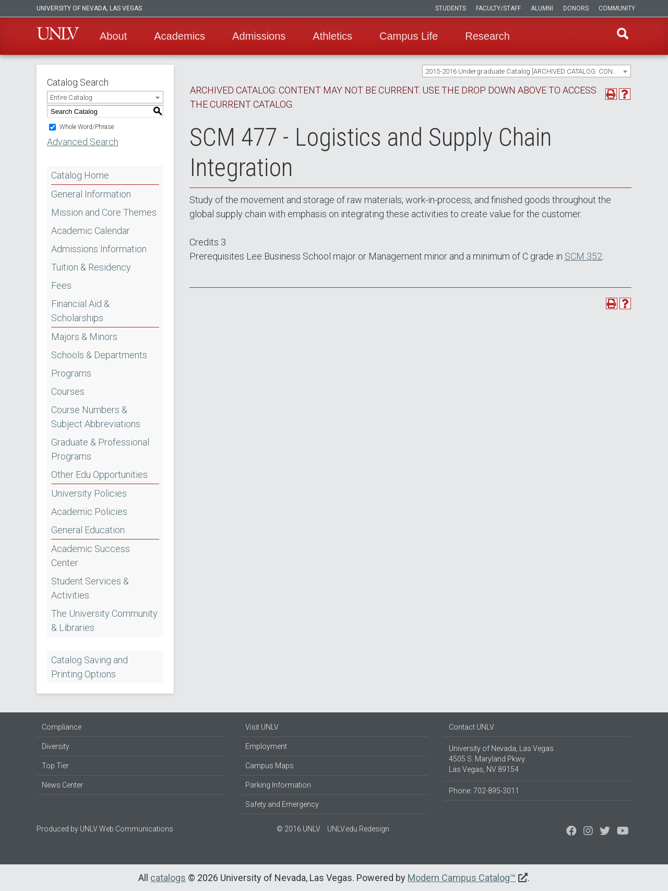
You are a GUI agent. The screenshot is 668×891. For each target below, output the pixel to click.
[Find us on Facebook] (571, 832)
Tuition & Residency (91, 267)
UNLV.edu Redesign (358, 829)
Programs (71, 373)
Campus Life (408, 36)
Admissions (258, 36)
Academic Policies (89, 511)
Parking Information (278, 785)
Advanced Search (82, 141)
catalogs (168, 877)
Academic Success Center (90, 555)
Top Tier (55, 765)
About (113, 36)
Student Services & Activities (90, 588)
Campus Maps (269, 765)
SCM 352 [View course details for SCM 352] (583, 256)
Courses (68, 391)
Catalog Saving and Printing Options (89, 666)
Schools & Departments (99, 354)
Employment (266, 746)
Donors (576, 8)
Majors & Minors (84, 336)
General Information (91, 194)
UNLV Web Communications (126, 829)
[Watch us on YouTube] (622, 832)
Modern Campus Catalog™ (462, 877)
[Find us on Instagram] (605, 832)
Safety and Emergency (282, 804)
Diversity (55, 746)
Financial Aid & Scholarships (80, 310)
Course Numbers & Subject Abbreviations (95, 416)
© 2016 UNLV (298, 829)
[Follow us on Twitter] (588, 832)
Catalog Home (80, 175)
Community (617, 8)
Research (487, 36)
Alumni (542, 8)
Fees (61, 285)
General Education (88, 529)
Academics (179, 36)
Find (620, 36)
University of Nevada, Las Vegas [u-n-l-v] (89, 8)
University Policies (89, 493)
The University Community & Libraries (104, 620)
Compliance (61, 727)
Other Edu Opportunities (99, 474)
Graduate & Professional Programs (100, 449)
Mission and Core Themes (104, 212)
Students (450, 8)
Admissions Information (99, 248)
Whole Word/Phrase (86, 127)
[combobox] (526, 71)
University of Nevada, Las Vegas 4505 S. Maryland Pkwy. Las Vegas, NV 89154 (501, 758)
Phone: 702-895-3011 (484, 791)
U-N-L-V (58, 36)
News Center (62, 785)
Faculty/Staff (498, 8)
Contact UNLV (471, 727)
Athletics (332, 36)
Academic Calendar (90, 230)
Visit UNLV (262, 727)
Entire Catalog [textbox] (71, 97)
